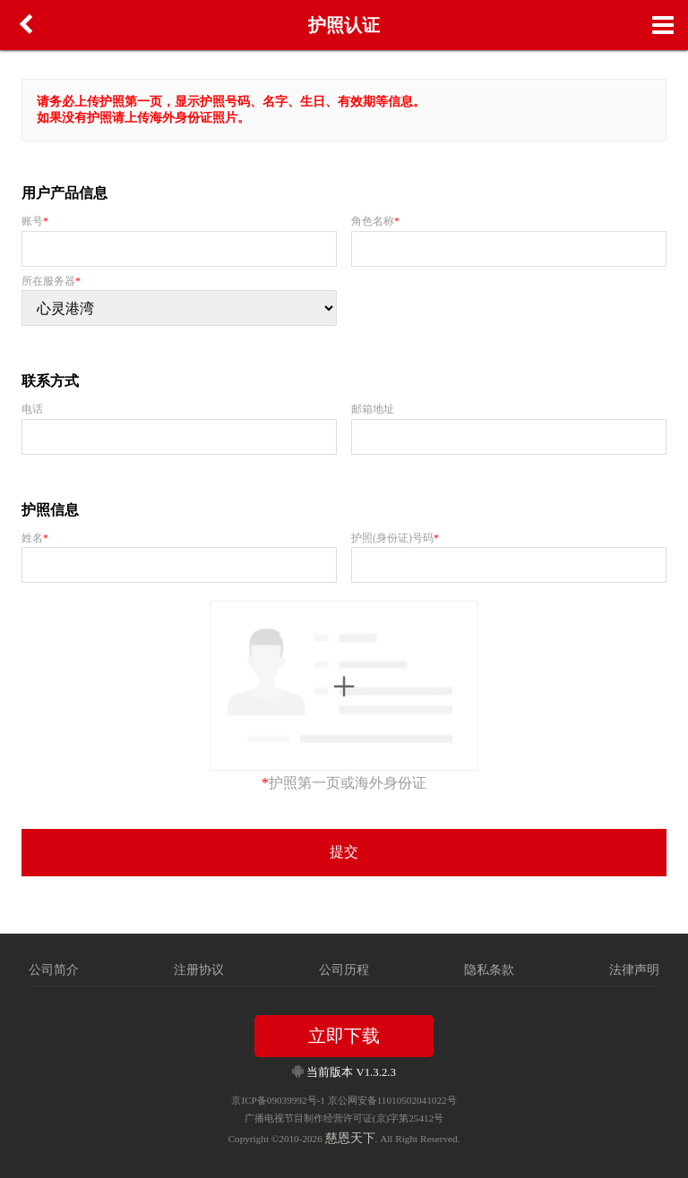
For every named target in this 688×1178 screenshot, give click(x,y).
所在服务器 (51, 281)
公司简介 (54, 970)
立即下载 (344, 1036)
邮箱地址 (372, 409)
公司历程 (344, 970)
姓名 (35, 538)
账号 (35, 221)
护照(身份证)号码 (395, 538)
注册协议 (199, 970)
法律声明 (634, 970)
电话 (32, 409)
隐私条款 (489, 970)
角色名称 (375, 221)
